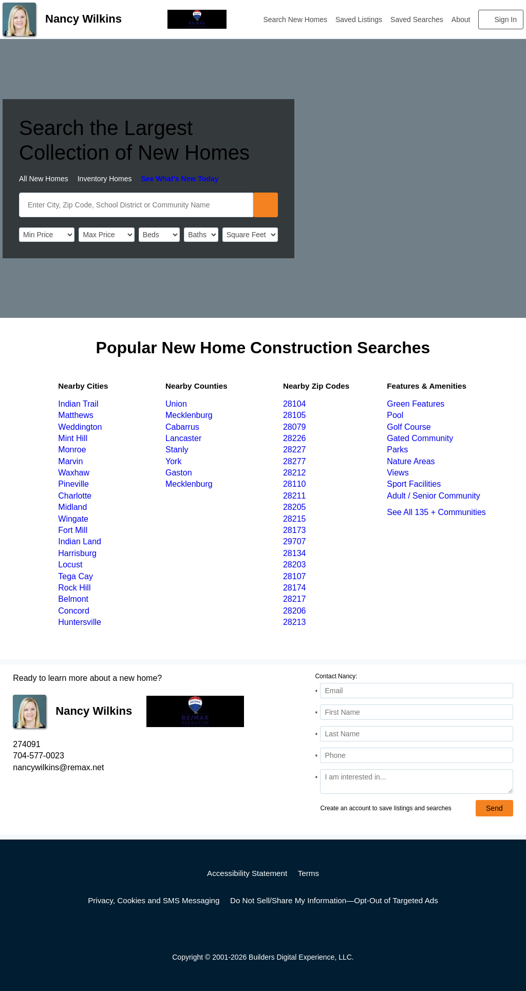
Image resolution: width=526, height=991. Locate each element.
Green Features (415, 403)
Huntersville (79, 622)
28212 (294, 472)
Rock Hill (74, 587)
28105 (294, 415)
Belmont (73, 599)
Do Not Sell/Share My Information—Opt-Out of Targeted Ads (334, 900)
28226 (294, 438)
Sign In (505, 19)
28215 (294, 518)
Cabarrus (182, 427)
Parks (397, 449)
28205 (294, 507)
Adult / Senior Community (433, 495)
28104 (294, 403)
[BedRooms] (159, 234)
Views (397, 472)
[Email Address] (416, 690)
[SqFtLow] (250, 234)
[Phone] (416, 755)
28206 (294, 610)
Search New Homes (296, 19)
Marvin (70, 461)
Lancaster (183, 438)
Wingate (73, 518)
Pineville (73, 484)
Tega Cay (75, 576)
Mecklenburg (189, 415)
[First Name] (416, 712)
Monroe (72, 449)
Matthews (75, 415)
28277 (294, 461)
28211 (294, 495)
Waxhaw (73, 472)
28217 (294, 599)
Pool (395, 415)
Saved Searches (416, 19)
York (173, 461)
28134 (294, 553)
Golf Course (408, 427)
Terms (308, 873)
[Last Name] (416, 733)
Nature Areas (411, 461)
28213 (294, 622)
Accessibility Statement (247, 873)
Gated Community (420, 438)
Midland (72, 507)
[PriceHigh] (106, 234)
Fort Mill (72, 530)
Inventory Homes (105, 179)
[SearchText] (136, 205)
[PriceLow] (46, 234)
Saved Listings (358, 19)
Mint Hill (72, 438)
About (461, 19)
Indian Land (79, 541)
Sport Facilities (414, 484)
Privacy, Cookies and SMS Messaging (153, 900)
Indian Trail (78, 403)
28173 (294, 530)
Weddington (80, 427)
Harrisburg (77, 553)
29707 (294, 541)
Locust (70, 564)
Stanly (176, 449)
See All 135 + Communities (436, 512)
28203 (294, 564)
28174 (294, 587)
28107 (294, 576)
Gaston (178, 472)
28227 (294, 449)
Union (176, 403)
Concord (73, 610)
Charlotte (74, 495)
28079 (294, 427)
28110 (294, 484)
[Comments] (416, 781)
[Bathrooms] (201, 234)
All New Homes (43, 179)
